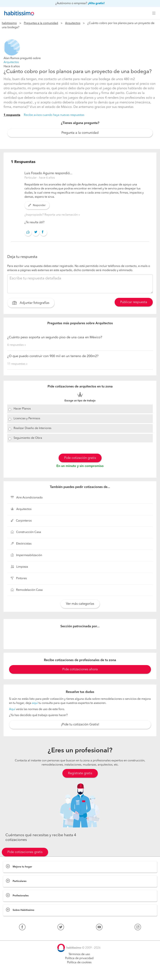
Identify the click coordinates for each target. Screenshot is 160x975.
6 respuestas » (16, 345)
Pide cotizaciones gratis (24, 852)
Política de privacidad (79, 958)
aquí (35, 703)
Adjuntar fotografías (30, 303)
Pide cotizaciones (80, 968)
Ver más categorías (80, 603)
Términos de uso (79, 954)
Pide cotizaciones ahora (80, 669)
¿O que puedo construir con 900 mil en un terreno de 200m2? (53, 356)
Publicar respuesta (133, 302)
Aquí (12, 709)
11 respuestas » (17, 364)
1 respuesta (12, 115)
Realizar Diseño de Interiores (32, 428)
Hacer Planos (22, 408)
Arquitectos (72, 23)
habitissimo (9, 23)
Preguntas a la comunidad (41, 23)
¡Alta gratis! (96, 3)
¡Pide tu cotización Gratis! (80, 724)
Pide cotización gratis (80, 458)
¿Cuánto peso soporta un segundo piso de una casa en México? (54, 337)
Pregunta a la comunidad (80, 132)
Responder (37, 205)
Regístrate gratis (80, 773)
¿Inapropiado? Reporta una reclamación (51, 214)
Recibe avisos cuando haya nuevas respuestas (54, 115)
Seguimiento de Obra (28, 438)
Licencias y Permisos (27, 418)
